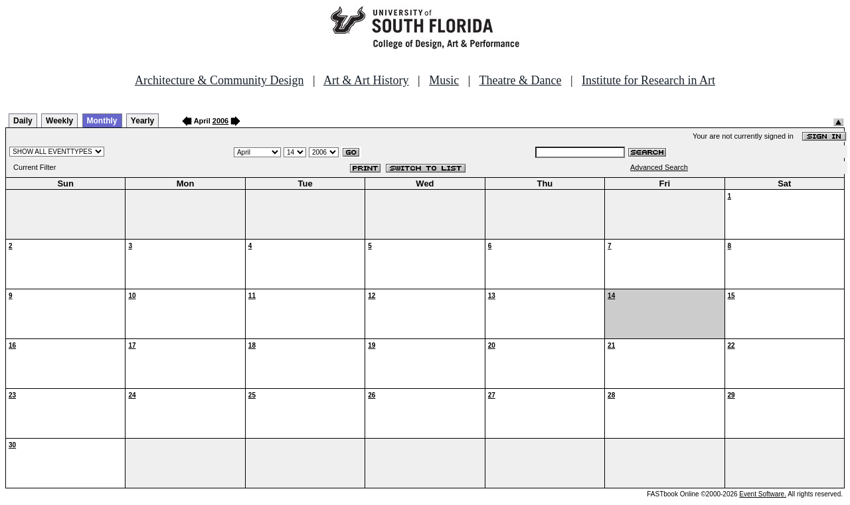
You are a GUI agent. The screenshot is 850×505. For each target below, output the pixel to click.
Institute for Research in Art (648, 80)
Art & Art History (366, 80)
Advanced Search (659, 167)
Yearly (142, 120)
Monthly (102, 120)
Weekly (59, 120)
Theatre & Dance (520, 80)
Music (444, 80)
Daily (23, 120)
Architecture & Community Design (219, 80)
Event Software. (762, 494)
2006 (220, 121)
